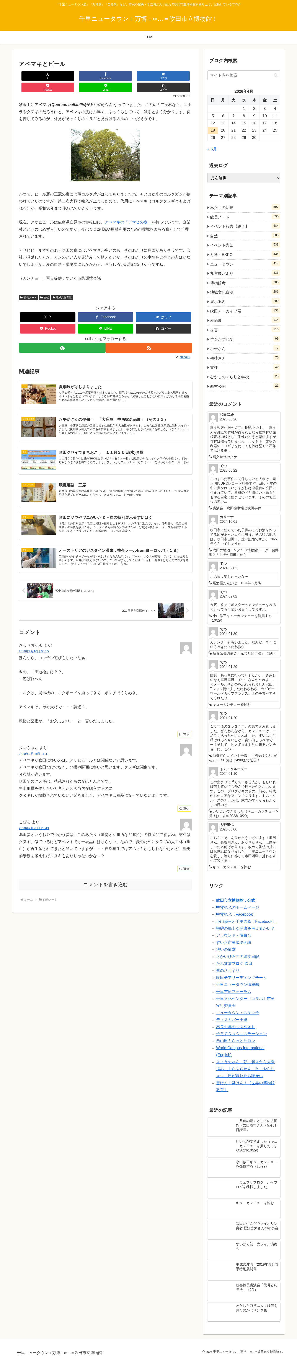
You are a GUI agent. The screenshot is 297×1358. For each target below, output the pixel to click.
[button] (178, 76)
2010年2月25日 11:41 (34, 751)
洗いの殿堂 (226, 949)
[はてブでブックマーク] (91, 76)
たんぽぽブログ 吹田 (234, 963)
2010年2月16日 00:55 (34, 649)
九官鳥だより (245, 273)
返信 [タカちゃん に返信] (184, 806)
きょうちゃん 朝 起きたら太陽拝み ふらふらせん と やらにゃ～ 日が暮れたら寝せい (245, 1069)
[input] (243, 75)
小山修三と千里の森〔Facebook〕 (246, 921)
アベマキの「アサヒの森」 (128, 210)
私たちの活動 (245, 207)
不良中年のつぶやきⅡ (235, 1027)
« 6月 (212, 149)
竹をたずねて (245, 339)
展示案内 (245, 301)
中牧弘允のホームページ (237, 907)
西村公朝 (245, 386)
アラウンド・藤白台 (233, 935)
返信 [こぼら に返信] (184, 866)
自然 (44, 286)
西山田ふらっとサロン (235, 1041)
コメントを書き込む (105, 882)
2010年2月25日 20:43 (34, 826)
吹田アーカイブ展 (245, 310)
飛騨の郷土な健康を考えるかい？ (245, 928)
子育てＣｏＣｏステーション (241, 1034)
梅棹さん (245, 357)
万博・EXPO (245, 254)
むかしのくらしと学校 (245, 376)
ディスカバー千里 (231, 1020)
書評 (245, 367)
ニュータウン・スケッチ (237, 1013)
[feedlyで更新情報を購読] (62, 336)
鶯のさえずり (228, 970)
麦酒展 (245, 320)
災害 (245, 329)
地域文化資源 (62, 286)
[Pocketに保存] (120, 76)
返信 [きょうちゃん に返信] (184, 732)
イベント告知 (245, 245)
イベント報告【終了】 (245, 226)
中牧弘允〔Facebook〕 (236, 914)
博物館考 (245, 282)
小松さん (245, 348)
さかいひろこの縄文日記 (237, 956)
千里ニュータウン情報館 (237, 984)
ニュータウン (245, 263)
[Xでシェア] (33, 76)
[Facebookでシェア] (62, 76)
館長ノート (28, 286)
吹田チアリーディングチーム (241, 977)
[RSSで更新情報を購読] (149, 336)
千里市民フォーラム (233, 992)
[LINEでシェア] (149, 76)
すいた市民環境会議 (233, 942)
